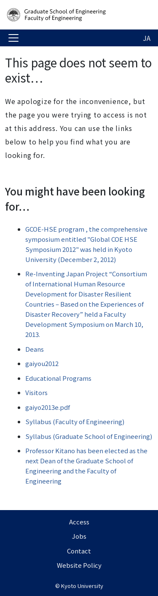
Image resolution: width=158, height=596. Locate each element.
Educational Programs (58, 378)
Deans (34, 349)
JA (146, 38)
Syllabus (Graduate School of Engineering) (88, 436)
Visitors (36, 392)
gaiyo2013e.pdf (47, 407)
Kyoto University (82, 586)
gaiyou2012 (42, 363)
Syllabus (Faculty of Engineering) (74, 421)
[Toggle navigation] (13, 37)
